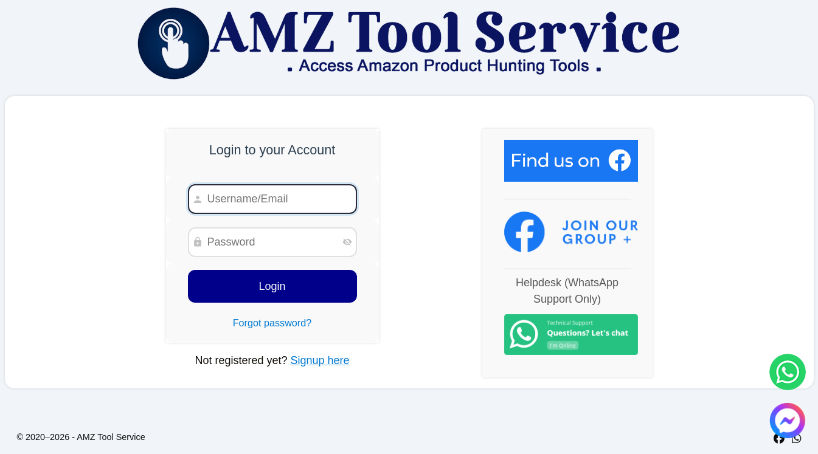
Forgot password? (272, 322)
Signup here (320, 360)
